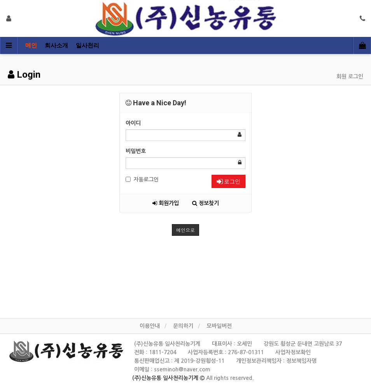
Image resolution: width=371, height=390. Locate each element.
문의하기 (183, 326)
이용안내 (150, 326)
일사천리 (87, 45)
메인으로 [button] (185, 229)
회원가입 (165, 203)
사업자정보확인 (293, 352)
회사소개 (56, 45)
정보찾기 (205, 203)
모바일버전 (219, 326)
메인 (31, 45)
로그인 (228, 181)
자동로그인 (142, 179)
